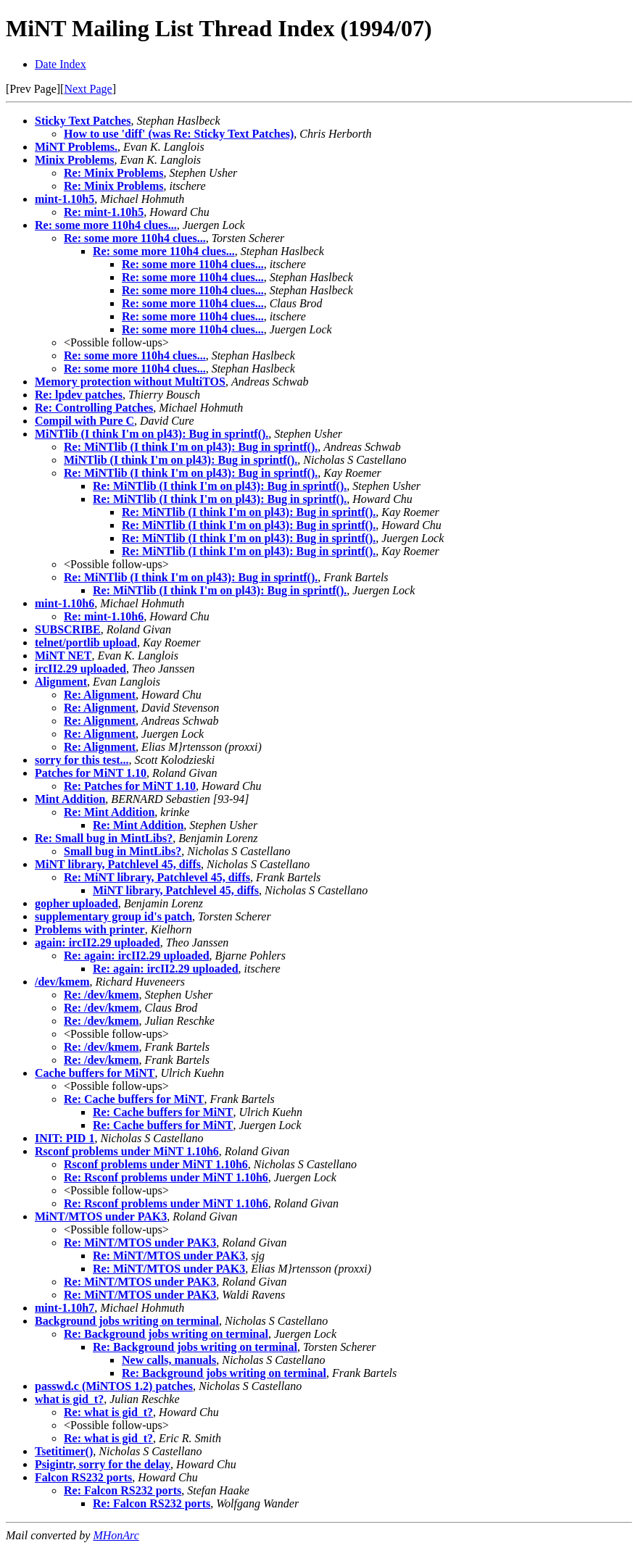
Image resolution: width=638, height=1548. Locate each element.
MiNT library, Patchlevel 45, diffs (118, 864)
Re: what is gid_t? (108, 1412)
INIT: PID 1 (64, 1138)
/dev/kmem (62, 981)
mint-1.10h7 (64, 1308)
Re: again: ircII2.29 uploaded (137, 955)
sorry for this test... (81, 760)
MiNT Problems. (76, 147)
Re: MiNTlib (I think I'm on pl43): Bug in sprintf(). (191, 447)
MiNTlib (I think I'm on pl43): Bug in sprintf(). (151, 434)
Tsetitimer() (64, 1451)
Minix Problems (74, 160)
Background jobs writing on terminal (127, 1321)
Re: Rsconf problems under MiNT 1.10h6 (166, 1177)
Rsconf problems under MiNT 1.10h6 (127, 1151)
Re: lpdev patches (79, 394)
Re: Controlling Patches (94, 407)
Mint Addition (70, 799)
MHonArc (115, 1535)
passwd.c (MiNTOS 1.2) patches (114, 1386)
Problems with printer (90, 929)
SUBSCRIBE (68, 629)
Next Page (88, 89)
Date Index (60, 64)
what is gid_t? (69, 1399)
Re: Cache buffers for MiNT (134, 1099)
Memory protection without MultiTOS (130, 381)
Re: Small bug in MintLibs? (104, 838)
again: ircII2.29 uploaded (97, 942)
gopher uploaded (76, 903)
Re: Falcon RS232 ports (122, 1490)
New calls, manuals (169, 1360)
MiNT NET (63, 655)
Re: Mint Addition (109, 812)
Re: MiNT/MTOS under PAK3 (140, 1242)
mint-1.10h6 (64, 603)
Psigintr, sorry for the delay (102, 1464)
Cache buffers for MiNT (94, 1073)
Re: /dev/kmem (101, 995)
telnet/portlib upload (86, 642)
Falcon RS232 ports (83, 1477)
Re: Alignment (100, 694)
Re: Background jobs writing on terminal (166, 1334)
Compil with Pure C (84, 421)
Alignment (61, 681)
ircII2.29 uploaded (80, 668)
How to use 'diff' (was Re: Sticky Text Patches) (179, 134)
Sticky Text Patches (82, 121)
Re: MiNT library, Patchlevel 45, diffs (157, 877)
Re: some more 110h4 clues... (106, 225)
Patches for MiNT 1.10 (90, 773)
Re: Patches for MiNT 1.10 (130, 786)
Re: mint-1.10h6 (104, 616)
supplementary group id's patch (113, 916)
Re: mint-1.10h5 (104, 212)
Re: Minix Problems (113, 173)
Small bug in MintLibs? (122, 851)
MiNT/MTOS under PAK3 (101, 1216)
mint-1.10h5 (64, 199)
